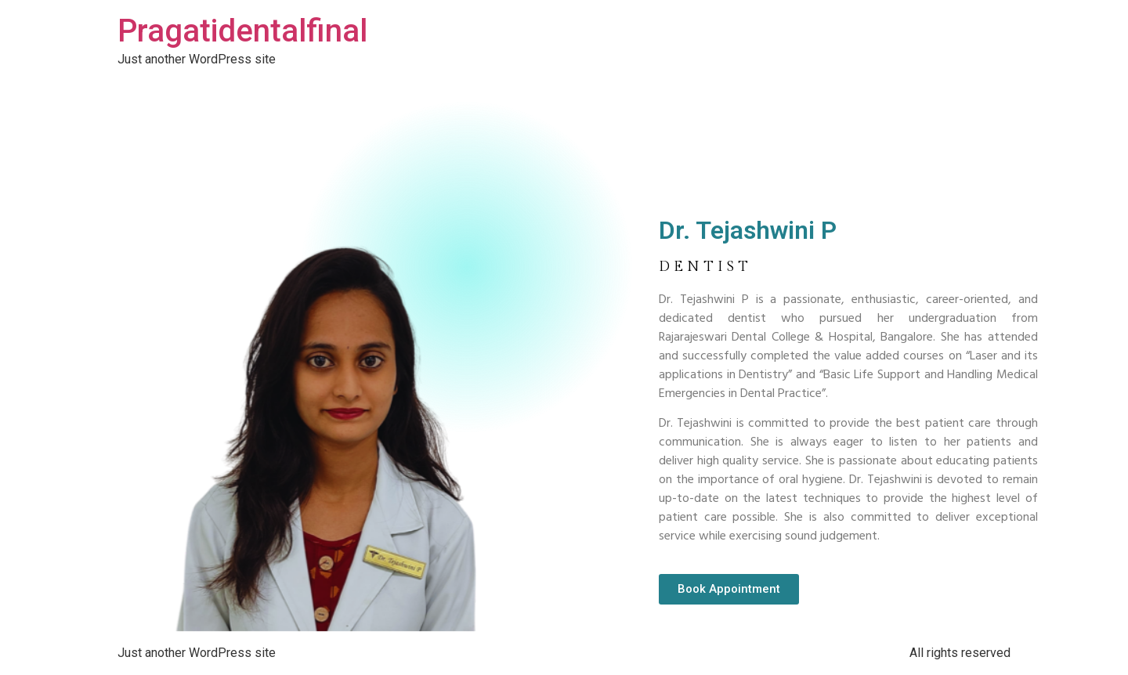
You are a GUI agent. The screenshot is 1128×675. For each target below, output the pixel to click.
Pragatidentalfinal (242, 31)
